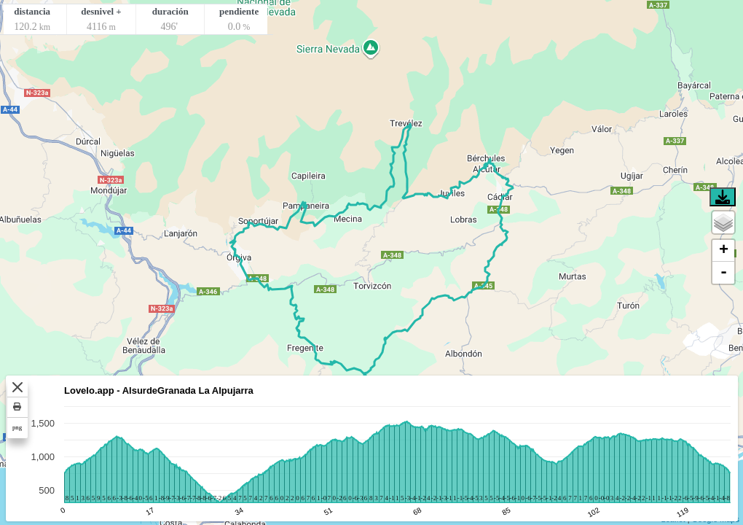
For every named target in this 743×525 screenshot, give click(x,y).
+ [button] (723, 251)
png (17, 427)
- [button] (723, 273)
